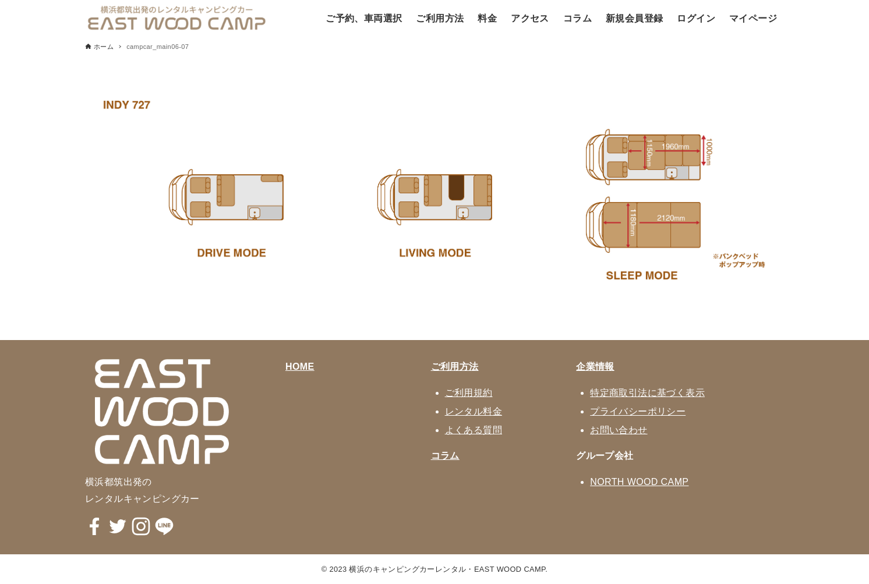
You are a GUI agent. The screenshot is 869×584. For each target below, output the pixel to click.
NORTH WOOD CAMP (639, 482)
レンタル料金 (473, 411)
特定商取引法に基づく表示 (647, 393)
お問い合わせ (618, 430)
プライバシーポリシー (638, 411)
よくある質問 (473, 430)
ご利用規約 (469, 393)
